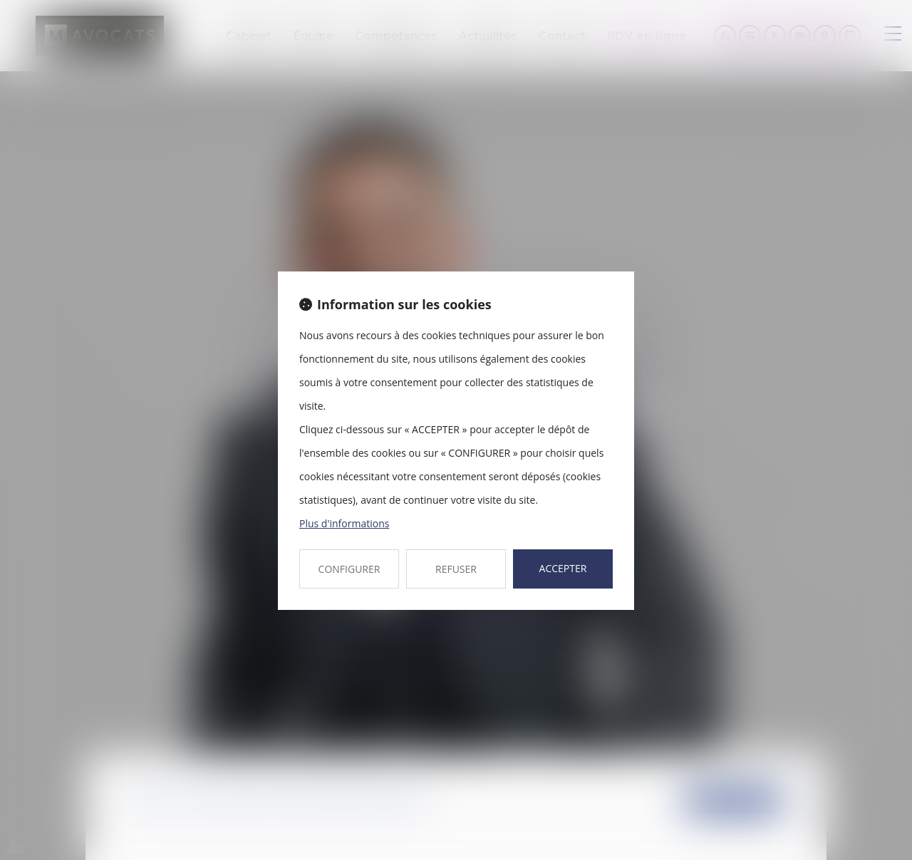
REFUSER (456, 569)
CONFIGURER (349, 569)
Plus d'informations (344, 523)
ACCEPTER (563, 568)
